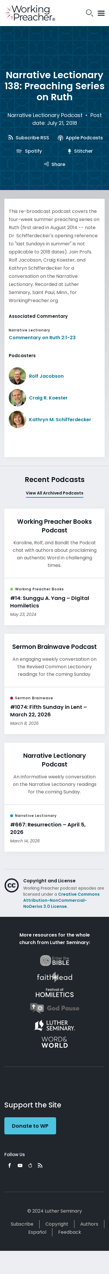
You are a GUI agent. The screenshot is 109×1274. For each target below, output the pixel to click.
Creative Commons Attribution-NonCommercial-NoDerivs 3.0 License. (61, 900)
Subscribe (22, 1224)
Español (37, 1232)
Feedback (69, 1232)
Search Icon (89, 13)
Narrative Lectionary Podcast (45, 115)
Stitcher (80, 151)
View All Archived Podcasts (54, 493)
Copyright (56, 1224)
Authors (89, 1224)
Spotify (29, 151)
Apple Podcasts (80, 137)
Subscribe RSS (28, 137)
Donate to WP (30, 1125)
